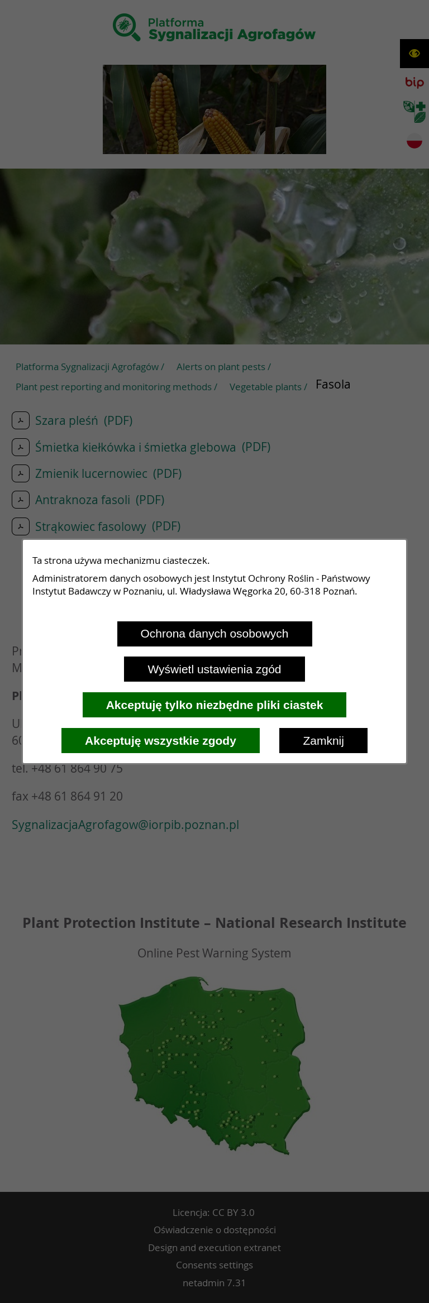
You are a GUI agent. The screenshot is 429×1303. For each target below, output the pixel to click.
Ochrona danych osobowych (215, 633)
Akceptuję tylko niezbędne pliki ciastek (214, 704)
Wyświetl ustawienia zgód (214, 669)
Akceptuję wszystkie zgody (160, 740)
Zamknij (323, 740)
